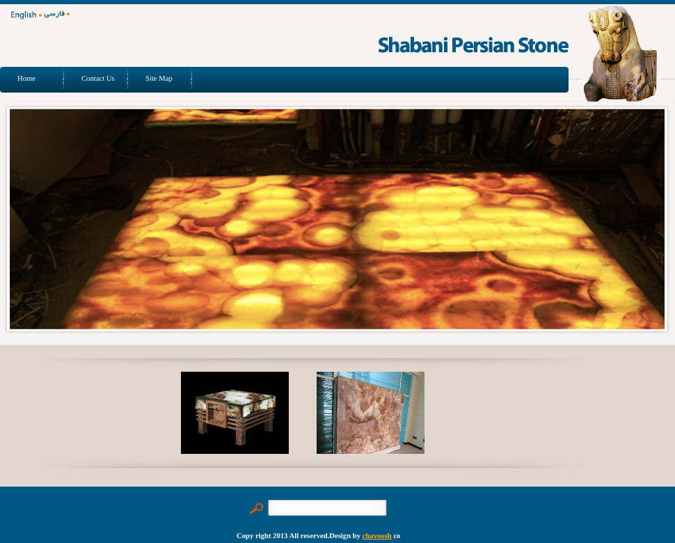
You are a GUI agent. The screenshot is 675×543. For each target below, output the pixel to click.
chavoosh (377, 536)
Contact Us (98, 78)
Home (26, 78)
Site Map (159, 78)
